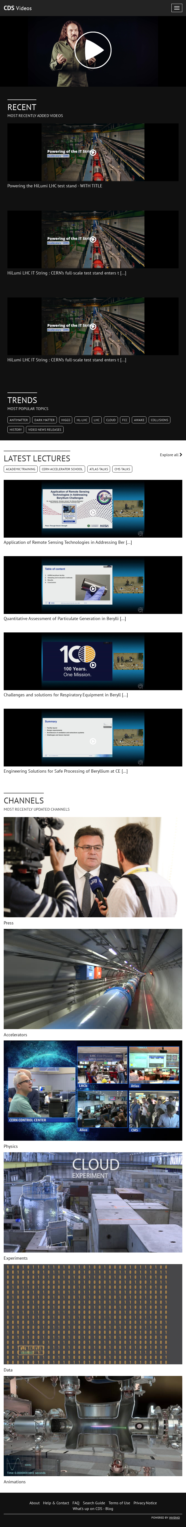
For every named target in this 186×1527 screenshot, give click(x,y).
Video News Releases (44, 430)
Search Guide (94, 1502)
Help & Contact (56, 1502)
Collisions (159, 420)
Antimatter (19, 420)
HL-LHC (82, 420)
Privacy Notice (145, 1502)
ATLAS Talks (99, 469)
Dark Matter (44, 420)
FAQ (75, 1502)
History (16, 430)
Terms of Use (119, 1502)
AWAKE (139, 420)
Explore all (171, 454)
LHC (96, 420)
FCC (124, 420)
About (34, 1502)
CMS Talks (122, 469)
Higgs (65, 420)
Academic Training (20, 469)
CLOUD (111, 420)
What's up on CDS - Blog (93, 1508)
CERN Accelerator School (62, 469)
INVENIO (174, 1517)
